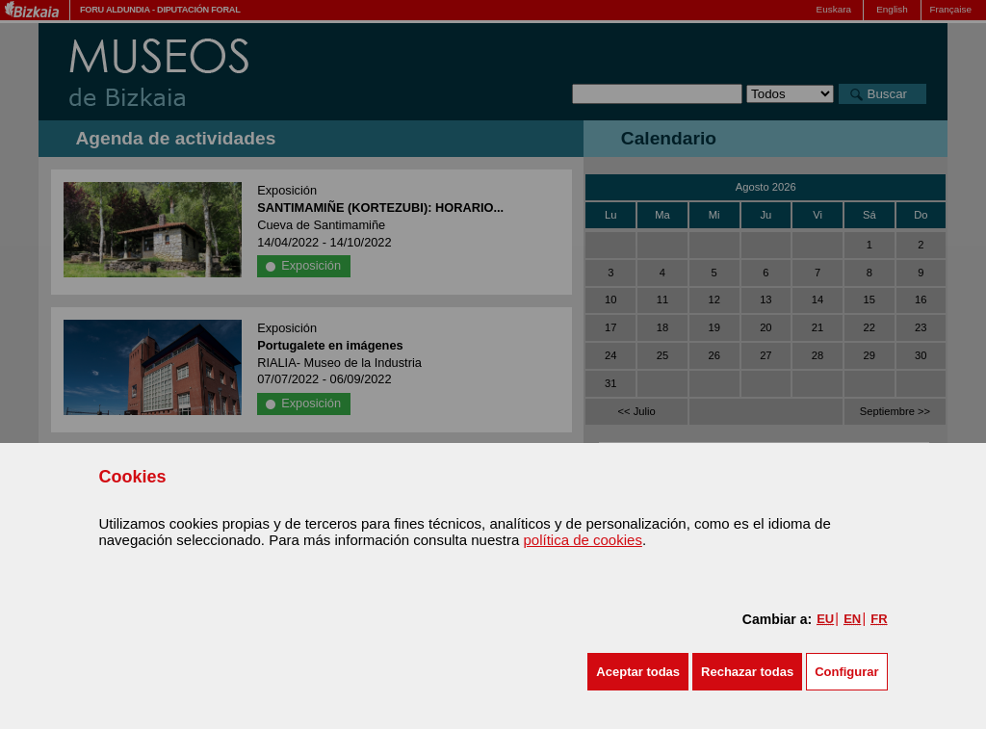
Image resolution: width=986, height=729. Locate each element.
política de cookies (582, 540)
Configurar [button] (846, 671)
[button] (637, 671)
